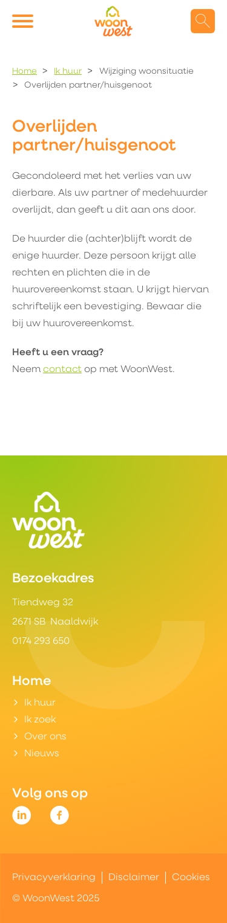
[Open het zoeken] (203, 21)
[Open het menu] (24, 21)
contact (62, 370)
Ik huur (68, 71)
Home (24, 71)
